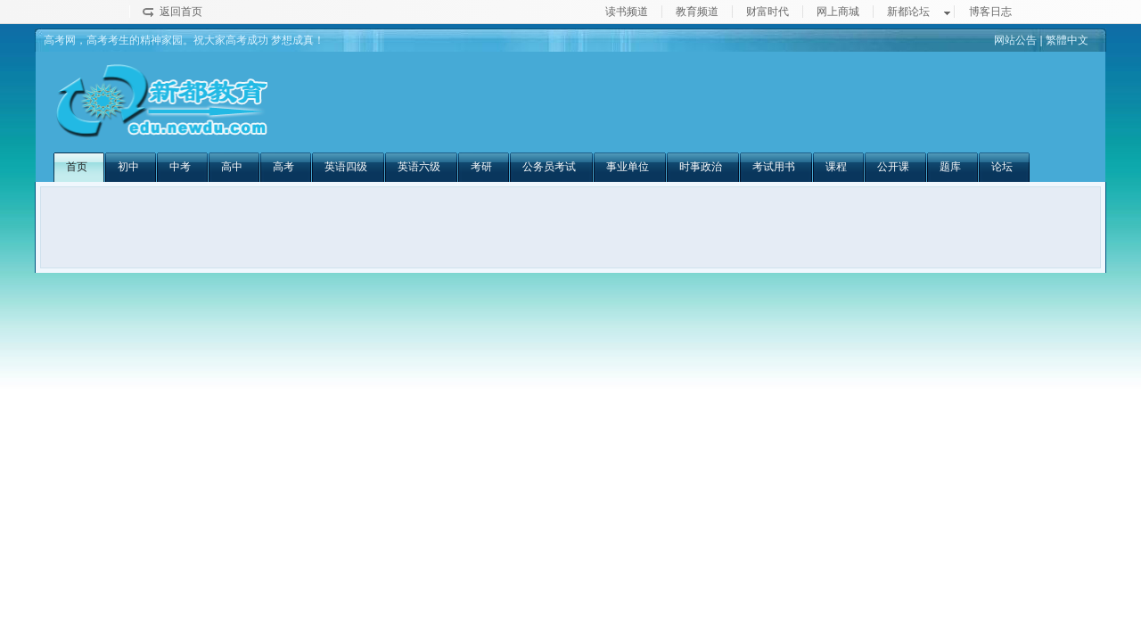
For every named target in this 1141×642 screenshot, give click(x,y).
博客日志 (990, 11)
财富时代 (767, 11)
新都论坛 (908, 11)
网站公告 (1015, 40)
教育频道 (697, 11)
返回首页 (181, 11)
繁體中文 (1067, 40)
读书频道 (626, 11)
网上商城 (838, 11)
